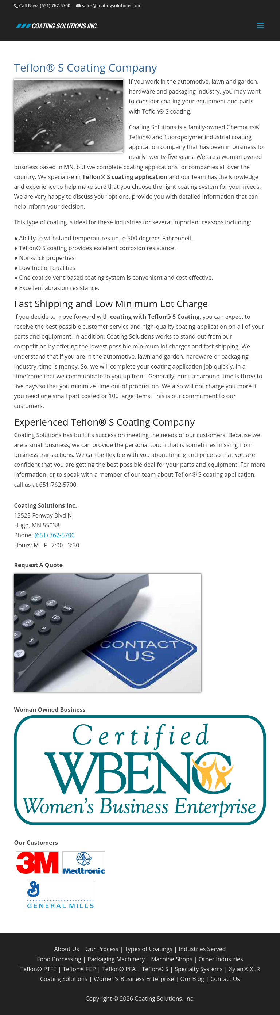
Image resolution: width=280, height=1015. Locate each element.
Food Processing (59, 959)
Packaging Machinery (116, 959)
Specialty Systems (199, 969)
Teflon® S (155, 969)
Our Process (101, 949)
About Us (66, 949)
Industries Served (202, 949)
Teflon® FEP (79, 969)
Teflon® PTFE (38, 969)
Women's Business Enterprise (134, 979)
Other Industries (221, 959)
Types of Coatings (148, 949)
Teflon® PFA (119, 969)
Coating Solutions (64, 979)
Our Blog (192, 979)
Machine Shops (171, 959)
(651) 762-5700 (55, 535)
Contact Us (225, 979)
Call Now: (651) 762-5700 (44, 6)
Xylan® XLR (244, 969)
